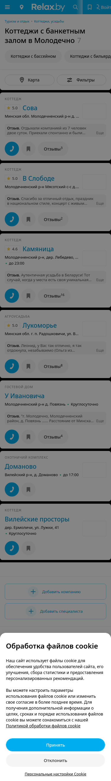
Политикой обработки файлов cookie (43, 726)
